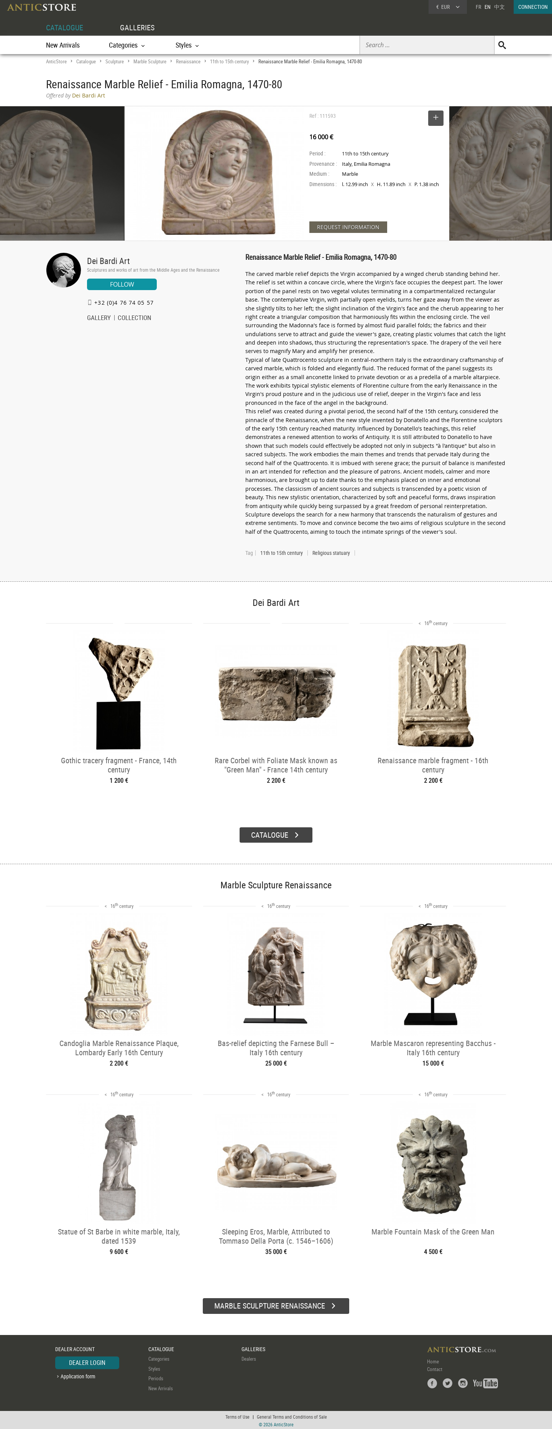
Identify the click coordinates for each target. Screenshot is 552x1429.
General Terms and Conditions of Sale (292, 1415)
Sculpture (114, 61)
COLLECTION (134, 318)
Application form (78, 1375)
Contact (434, 1368)
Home (433, 1360)
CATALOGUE (64, 27)
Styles (154, 1367)
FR (478, 6)
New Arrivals (63, 45)
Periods (155, 1377)
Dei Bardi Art (108, 260)
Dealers (249, 1357)
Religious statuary (331, 553)
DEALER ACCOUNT (75, 1347)
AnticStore (56, 61)
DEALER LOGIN (87, 1361)
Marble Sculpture (149, 61)
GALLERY (99, 318)
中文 (499, 6)
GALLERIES (137, 27)
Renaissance (188, 61)
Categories (158, 1357)
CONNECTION (533, 6)
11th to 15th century (229, 61)
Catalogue (86, 61)
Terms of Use (237, 1415)
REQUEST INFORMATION (348, 227)
